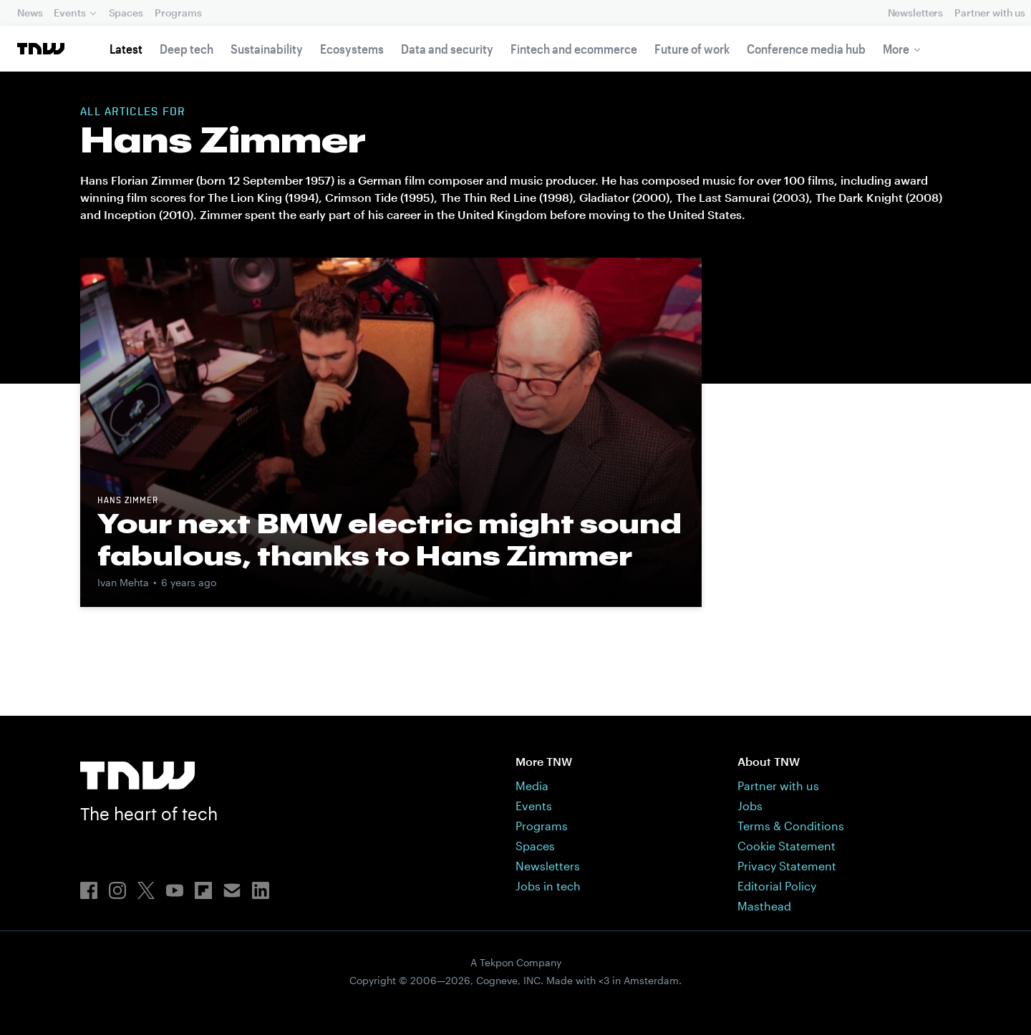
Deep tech (186, 49)
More (896, 49)
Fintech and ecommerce (573, 49)
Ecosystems (352, 49)
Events (69, 12)
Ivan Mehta (123, 582)
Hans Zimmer (127, 501)
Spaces (126, 12)
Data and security (447, 49)
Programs (178, 12)
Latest (126, 49)
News (29, 12)
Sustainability (267, 49)
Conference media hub (806, 49)
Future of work (692, 49)
